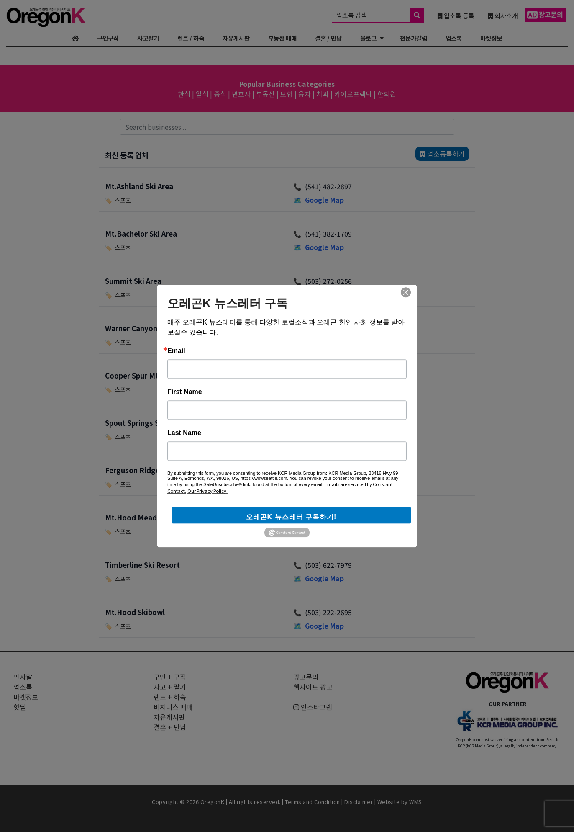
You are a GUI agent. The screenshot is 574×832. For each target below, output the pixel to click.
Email (176, 351)
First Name (184, 392)
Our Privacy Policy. (207, 490)
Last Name (184, 433)
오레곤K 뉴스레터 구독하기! (291, 516)
